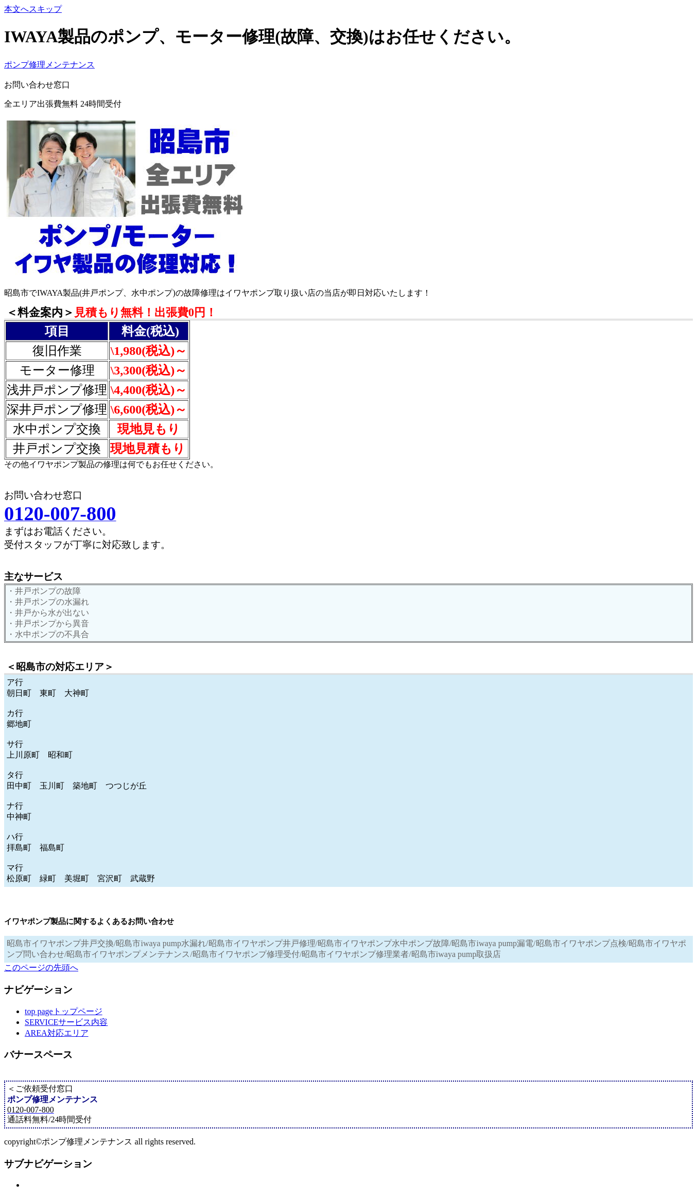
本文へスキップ (33, 9)
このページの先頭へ (41, 967)
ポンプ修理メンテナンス (49, 64)
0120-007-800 (98, 84)
